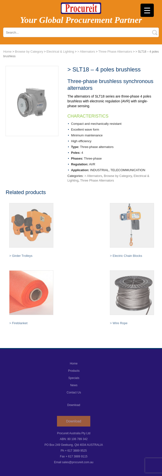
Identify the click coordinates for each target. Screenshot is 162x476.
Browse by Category (29, 51)
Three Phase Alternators (115, 51)
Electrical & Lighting (60, 51)
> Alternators (86, 51)
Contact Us (74, 392)
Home (7, 51)
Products (73, 370)
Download (73, 421)
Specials (73, 378)
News (73, 385)
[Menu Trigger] (147, 10)
